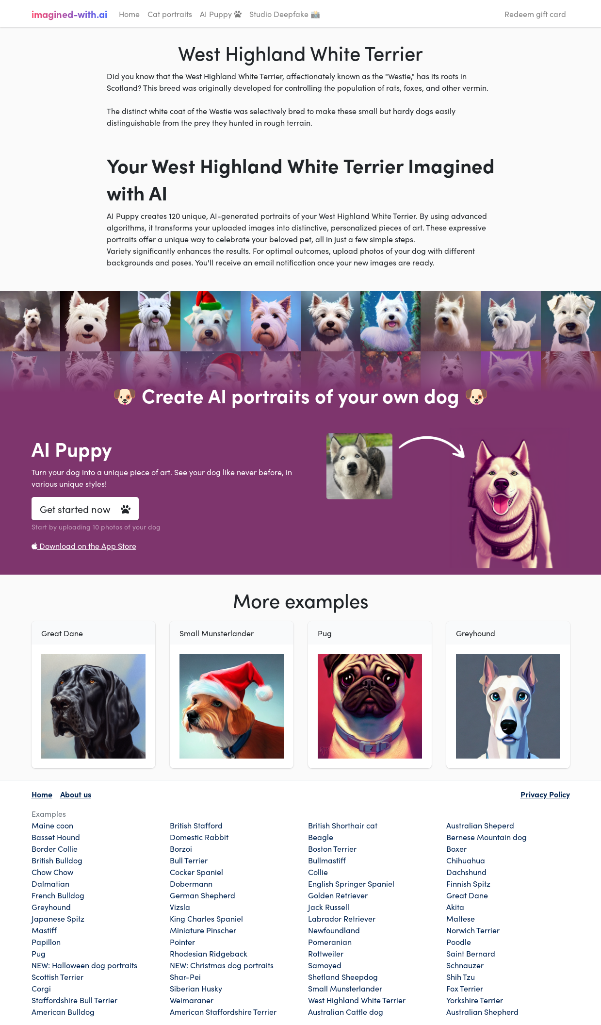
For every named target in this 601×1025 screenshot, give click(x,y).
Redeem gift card (535, 13)
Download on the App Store (84, 545)
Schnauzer (465, 964)
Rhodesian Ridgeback (208, 953)
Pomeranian (330, 941)
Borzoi (181, 848)
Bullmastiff (327, 860)
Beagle (320, 836)
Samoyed (324, 964)
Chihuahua (465, 860)
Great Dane (467, 895)
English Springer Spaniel (351, 883)
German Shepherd (202, 895)
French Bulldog (58, 895)
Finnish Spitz (468, 883)
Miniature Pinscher (203, 930)
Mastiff (44, 930)
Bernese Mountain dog (486, 836)
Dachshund (466, 871)
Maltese (460, 918)
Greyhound (51, 906)
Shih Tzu (460, 976)
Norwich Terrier (473, 930)
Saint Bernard (470, 953)
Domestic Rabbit (199, 836)
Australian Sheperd (480, 825)
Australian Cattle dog (345, 1011)
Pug (39, 953)
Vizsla (180, 906)
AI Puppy (221, 13)
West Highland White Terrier (357, 999)
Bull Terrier (189, 860)
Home (129, 13)
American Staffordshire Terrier (223, 1011)
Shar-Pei (185, 976)
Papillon (46, 941)
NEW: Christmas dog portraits (222, 964)
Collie (318, 871)
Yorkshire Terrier (474, 999)
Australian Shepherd (482, 1011)
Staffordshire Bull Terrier (74, 999)
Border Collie (55, 848)
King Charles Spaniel (206, 918)
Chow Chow (52, 871)
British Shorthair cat (342, 825)
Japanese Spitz (58, 918)
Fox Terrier (464, 988)
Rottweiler (325, 953)
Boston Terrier (332, 848)
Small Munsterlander (345, 988)
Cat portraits (169, 13)
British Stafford (196, 825)
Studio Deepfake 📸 (284, 13)
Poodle (458, 941)
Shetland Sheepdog (343, 976)
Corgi (41, 988)
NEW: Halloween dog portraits (84, 964)
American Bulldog (63, 1011)
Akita (455, 906)
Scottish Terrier (57, 976)
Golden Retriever (338, 895)
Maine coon (52, 825)
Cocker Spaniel (196, 871)
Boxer (456, 848)
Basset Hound (56, 836)
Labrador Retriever (341, 918)
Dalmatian (50, 883)
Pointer (182, 941)
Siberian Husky (196, 988)
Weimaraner (191, 999)
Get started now (85, 508)
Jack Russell (328, 906)
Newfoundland (334, 930)
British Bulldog (57, 860)
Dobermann (191, 883)
